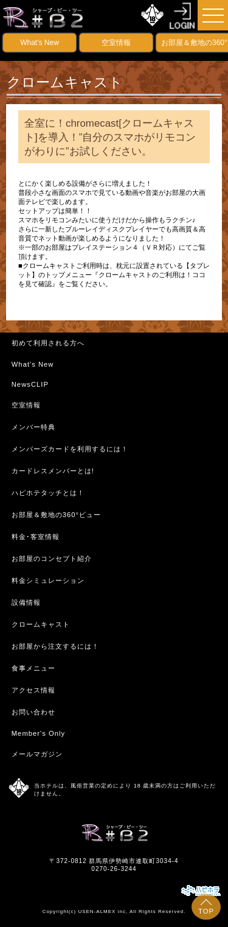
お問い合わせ (33, 712)
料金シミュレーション (48, 580)
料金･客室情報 (36, 536)
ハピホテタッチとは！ (48, 492)
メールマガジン (37, 754)
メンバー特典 (33, 427)
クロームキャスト (41, 624)
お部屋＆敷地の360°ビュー (56, 514)
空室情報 (116, 42)
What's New (39, 42)
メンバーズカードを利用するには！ (70, 449)
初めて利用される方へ (48, 343)
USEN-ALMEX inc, (103, 911)
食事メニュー (33, 668)
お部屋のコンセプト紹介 (52, 558)
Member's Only (38, 733)
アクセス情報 (33, 690)
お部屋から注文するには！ (55, 646)
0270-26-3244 (113, 868)
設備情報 (26, 602)
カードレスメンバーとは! (53, 470)
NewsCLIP (30, 384)
